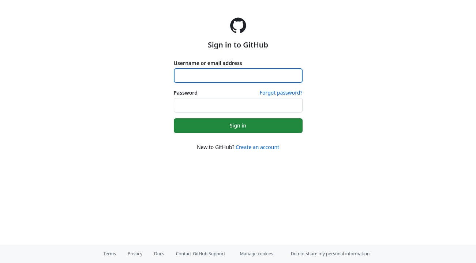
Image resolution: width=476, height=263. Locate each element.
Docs (159, 254)
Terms (110, 254)
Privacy (135, 254)
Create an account (257, 147)
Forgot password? (281, 92)
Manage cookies (256, 254)
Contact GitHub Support (200, 254)
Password (186, 92)
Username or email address (208, 63)
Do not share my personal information (330, 254)
